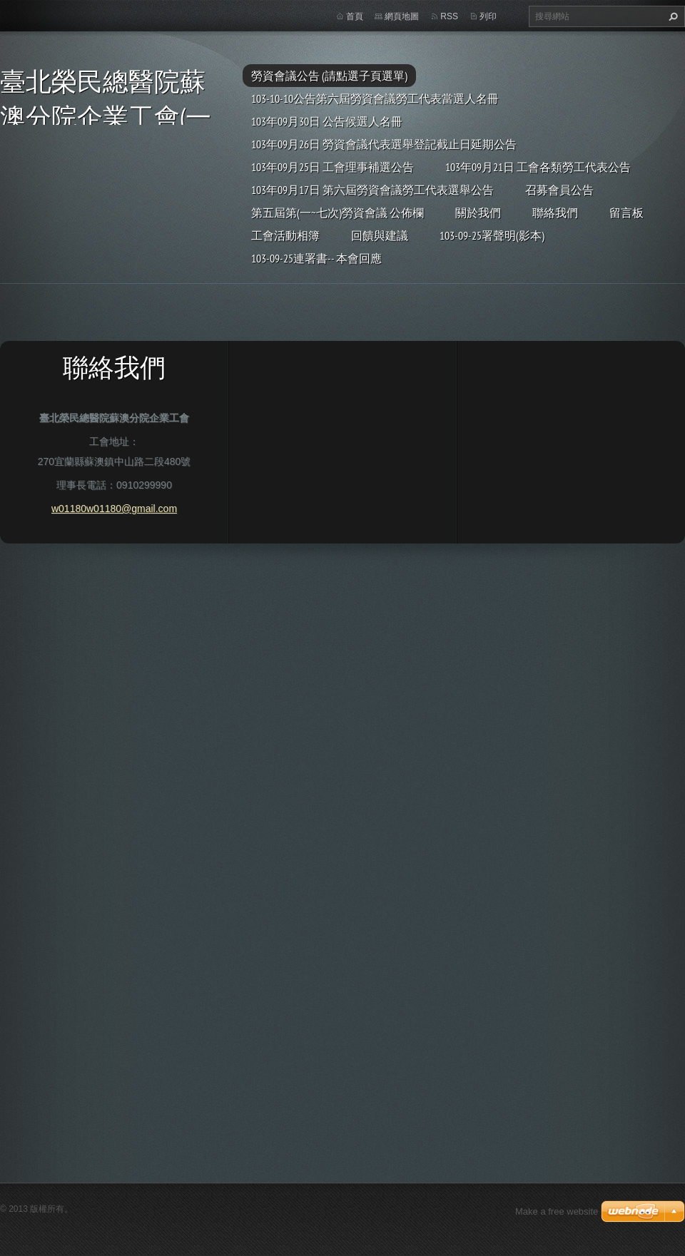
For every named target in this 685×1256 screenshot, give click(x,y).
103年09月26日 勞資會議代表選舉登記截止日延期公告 (384, 144)
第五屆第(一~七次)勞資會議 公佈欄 (337, 212)
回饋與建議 (379, 235)
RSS (449, 16)
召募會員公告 (559, 190)
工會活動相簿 (285, 235)
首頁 (354, 16)
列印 (488, 16)
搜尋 (671, 16)
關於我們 (478, 212)
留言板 (626, 212)
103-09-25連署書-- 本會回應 (316, 258)
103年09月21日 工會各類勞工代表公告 (538, 167)
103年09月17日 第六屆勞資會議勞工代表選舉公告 (372, 190)
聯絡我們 (555, 212)
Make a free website (556, 1211)
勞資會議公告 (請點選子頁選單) (329, 75)
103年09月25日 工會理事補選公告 (332, 167)
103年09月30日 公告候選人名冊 (326, 121)
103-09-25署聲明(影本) (492, 235)
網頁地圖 (402, 16)
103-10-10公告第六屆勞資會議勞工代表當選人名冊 (375, 98)
